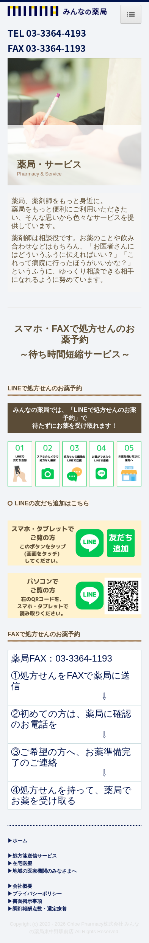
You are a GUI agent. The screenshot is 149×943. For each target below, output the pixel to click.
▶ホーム (17, 841)
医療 (22, 863)
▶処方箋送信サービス (32, 856)
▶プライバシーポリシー (35, 893)
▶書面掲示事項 (25, 901)
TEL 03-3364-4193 (47, 32)
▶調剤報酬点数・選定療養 (37, 909)
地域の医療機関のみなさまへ (45, 871)
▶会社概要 (20, 886)
